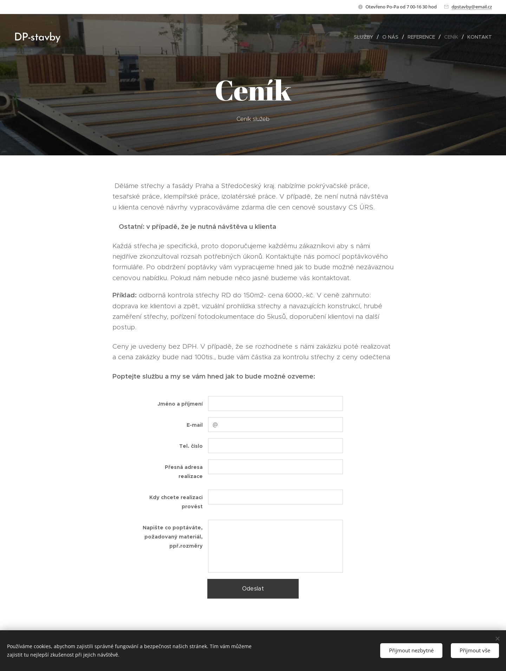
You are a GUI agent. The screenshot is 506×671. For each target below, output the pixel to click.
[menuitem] (365, 37)
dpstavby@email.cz (472, 7)
